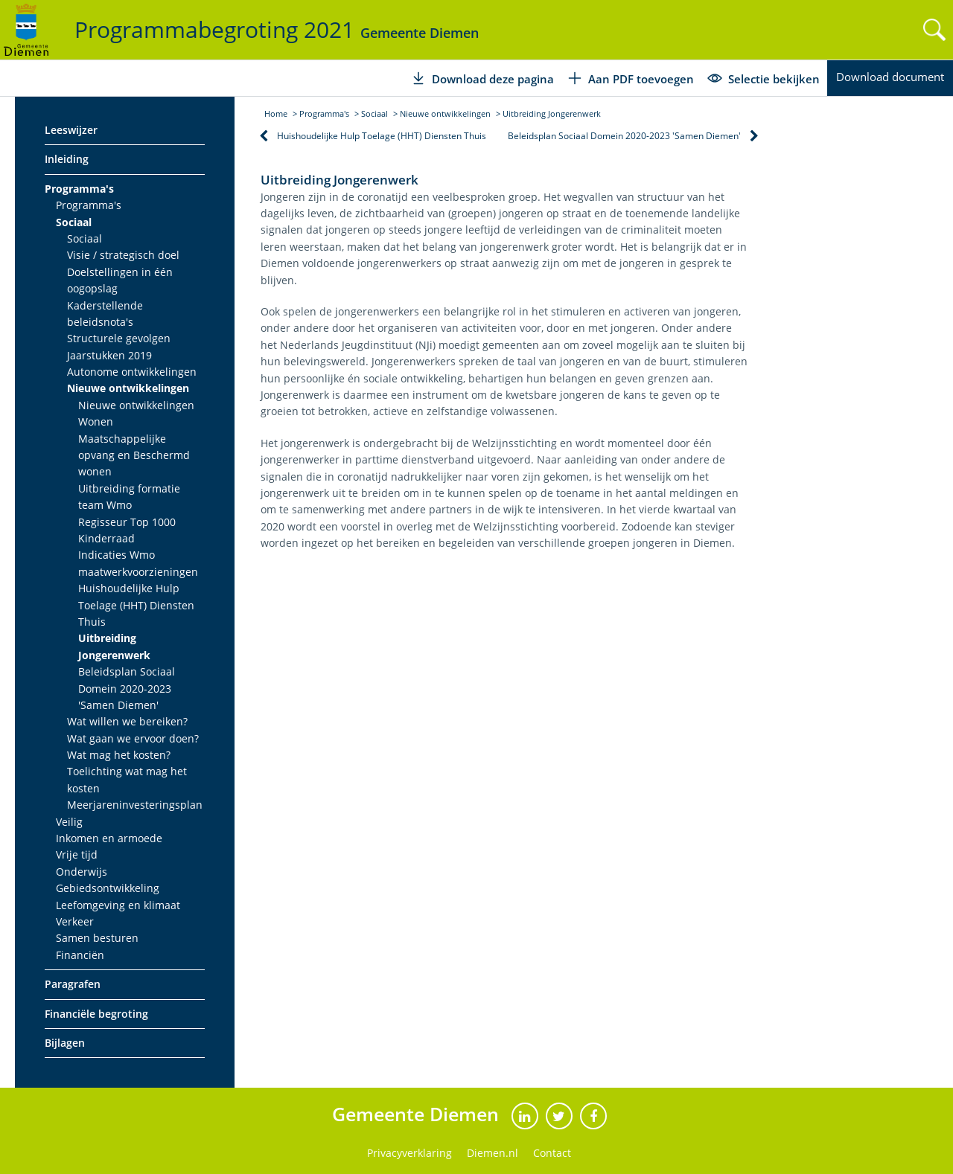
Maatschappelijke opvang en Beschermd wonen (134, 455)
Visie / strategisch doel (123, 255)
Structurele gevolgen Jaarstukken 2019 (118, 346)
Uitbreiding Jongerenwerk (114, 646)
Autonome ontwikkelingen (132, 372)
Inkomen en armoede (109, 838)
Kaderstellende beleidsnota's (105, 313)
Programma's (79, 189)
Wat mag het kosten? (118, 755)
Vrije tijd (77, 854)
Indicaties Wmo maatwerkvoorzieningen (138, 563)
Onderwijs (81, 872)
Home (275, 113)
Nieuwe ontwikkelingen (128, 388)
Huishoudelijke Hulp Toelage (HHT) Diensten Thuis (136, 605)
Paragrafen (73, 984)
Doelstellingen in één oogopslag (120, 280)
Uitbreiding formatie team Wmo (129, 496)
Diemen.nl (492, 1153)
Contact (552, 1153)
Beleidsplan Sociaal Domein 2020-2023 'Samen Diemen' (126, 688)
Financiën (80, 955)
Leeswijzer (71, 130)
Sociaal (74, 222)
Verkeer (75, 921)
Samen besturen (97, 938)
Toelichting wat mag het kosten (127, 779)
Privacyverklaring (409, 1153)
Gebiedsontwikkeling (107, 888)
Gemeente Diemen (418, 1114)
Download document (890, 76)
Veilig (69, 822)
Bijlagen (65, 1043)
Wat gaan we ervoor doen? (133, 738)
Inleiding (67, 159)
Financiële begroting (96, 1014)
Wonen (95, 421)
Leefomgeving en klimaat (118, 905)
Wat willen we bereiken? (127, 721)
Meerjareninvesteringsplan (135, 805)
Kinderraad (106, 538)
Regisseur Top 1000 (127, 522)
